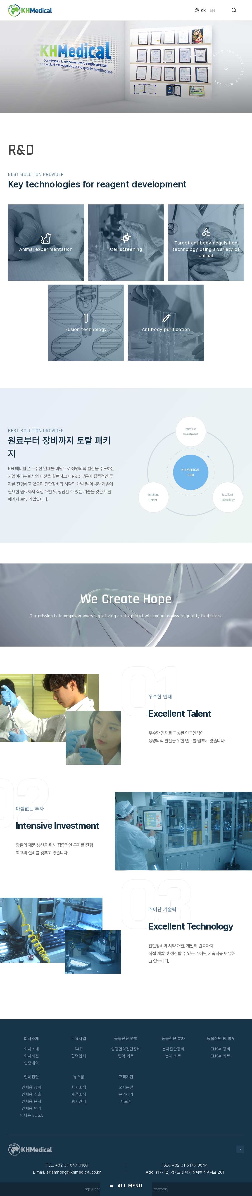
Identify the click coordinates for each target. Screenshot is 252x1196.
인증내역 (31, 1063)
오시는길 (126, 1087)
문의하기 (126, 1094)
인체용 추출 (31, 1094)
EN (212, 10)
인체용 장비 (31, 1087)
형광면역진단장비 (126, 1049)
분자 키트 (173, 1056)
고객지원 (126, 1076)
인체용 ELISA (31, 1115)
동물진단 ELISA (220, 1038)
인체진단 (31, 1076)
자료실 (125, 1101)
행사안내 (78, 1101)
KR (203, 10)
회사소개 (31, 1038)
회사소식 (78, 1087)
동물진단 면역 (126, 1038)
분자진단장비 (173, 1049)
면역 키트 (126, 1056)
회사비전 (31, 1056)
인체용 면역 (31, 1108)
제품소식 (78, 1094)
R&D (79, 1049)
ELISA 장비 (220, 1049)
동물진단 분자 (173, 1038)
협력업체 (78, 1056)
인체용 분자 (31, 1101)
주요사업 (78, 1038)
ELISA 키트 (220, 1056)
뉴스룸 (78, 1076)
